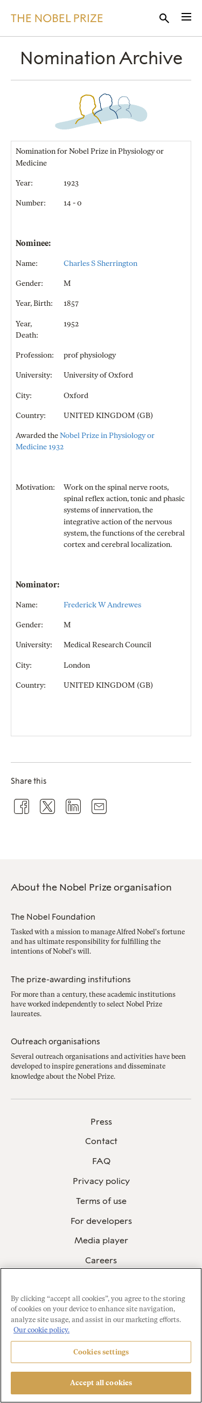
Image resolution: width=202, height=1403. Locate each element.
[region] (101, 1335)
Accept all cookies (101, 1383)
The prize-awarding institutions (71, 979)
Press (101, 1122)
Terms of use (101, 1201)
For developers (101, 1221)
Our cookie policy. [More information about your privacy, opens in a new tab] (41, 1330)
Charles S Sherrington (100, 263)
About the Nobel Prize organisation (91, 887)
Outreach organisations (55, 1041)
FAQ (101, 1161)
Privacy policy (101, 1181)
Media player (101, 1240)
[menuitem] (101, 1122)
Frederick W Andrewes (102, 605)
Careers (101, 1260)
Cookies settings (101, 1352)
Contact (101, 1141)
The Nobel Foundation (53, 917)
